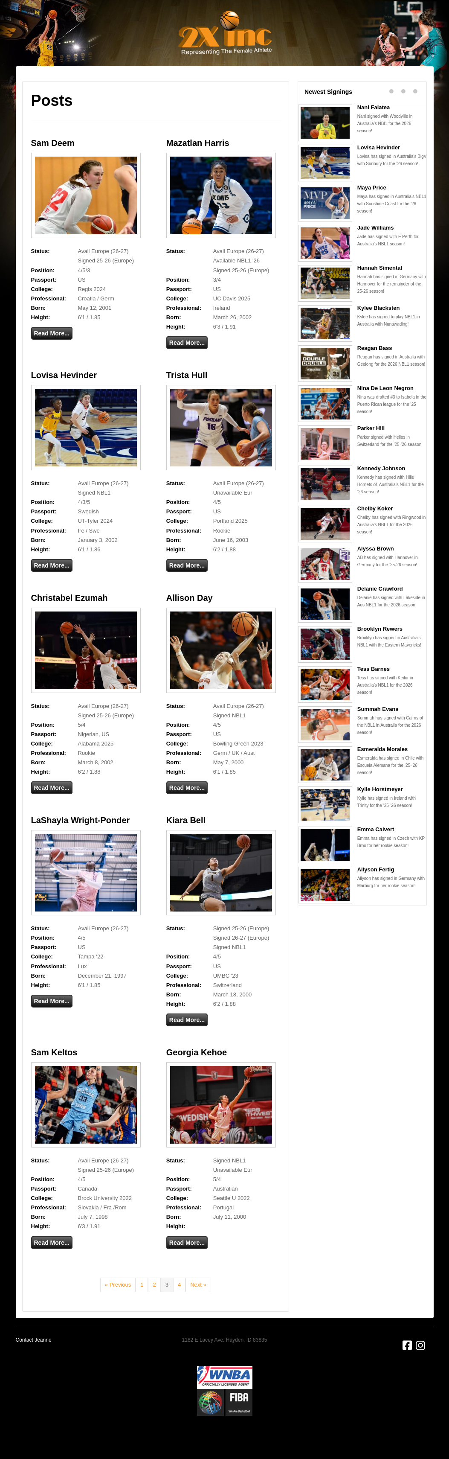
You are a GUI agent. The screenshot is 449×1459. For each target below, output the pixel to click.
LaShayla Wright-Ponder (80, 842)
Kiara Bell (186, 842)
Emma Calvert (375, 851)
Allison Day (189, 619)
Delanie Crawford (380, 610)
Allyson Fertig (375, 891)
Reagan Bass (374, 370)
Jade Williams (375, 249)
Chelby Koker (375, 530)
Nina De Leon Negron (385, 410)
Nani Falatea (373, 129)
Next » (198, 1306)
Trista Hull (187, 397)
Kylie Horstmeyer (380, 811)
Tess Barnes (373, 690)
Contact (364, 85)
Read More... (52, 355)
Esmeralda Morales (382, 771)
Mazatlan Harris (197, 164)
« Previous (118, 1306)
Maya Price (371, 209)
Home (74, 85)
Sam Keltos (54, 1074)
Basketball (208, 85)
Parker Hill (371, 450)
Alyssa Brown (375, 570)
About (104, 85)
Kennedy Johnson (381, 490)
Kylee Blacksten (378, 329)
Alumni (331, 85)
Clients (171, 85)
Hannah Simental (379, 289)
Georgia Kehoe (196, 1074)
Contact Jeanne (34, 1362)
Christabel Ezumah (69, 619)
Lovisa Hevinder (64, 397)
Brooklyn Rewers (380, 650)
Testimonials (253, 85)
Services (137, 85)
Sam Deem (53, 164)
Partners (297, 85)
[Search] (418, 84)
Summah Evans (378, 731)
